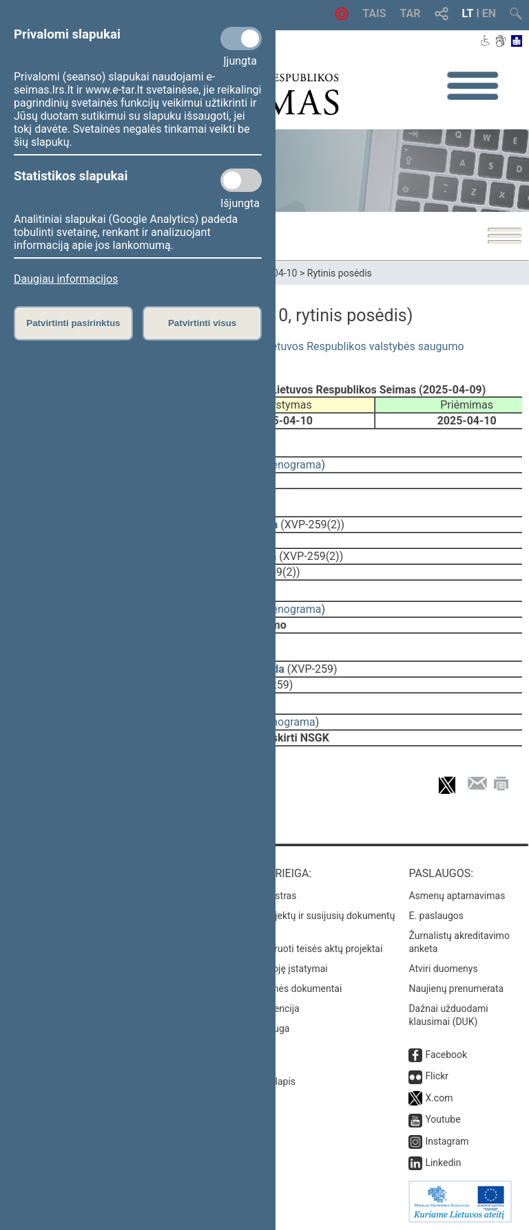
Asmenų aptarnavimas (456, 895)
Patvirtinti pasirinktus (73, 323)
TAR (410, 13)
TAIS (374, 13)
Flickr (436, 1075)
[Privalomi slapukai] (241, 38)
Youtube (442, 1119)
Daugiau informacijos (66, 278)
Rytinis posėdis (339, 273)
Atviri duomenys (442, 968)
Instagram (446, 1141)
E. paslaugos (436, 915)
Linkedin (443, 1162)
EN (489, 13)
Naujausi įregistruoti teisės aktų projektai (295, 948)
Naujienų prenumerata (456, 988)
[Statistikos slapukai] (241, 180)
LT (468, 13)
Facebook (446, 1054)
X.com (439, 1097)
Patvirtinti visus (202, 323)
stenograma (291, 464)
